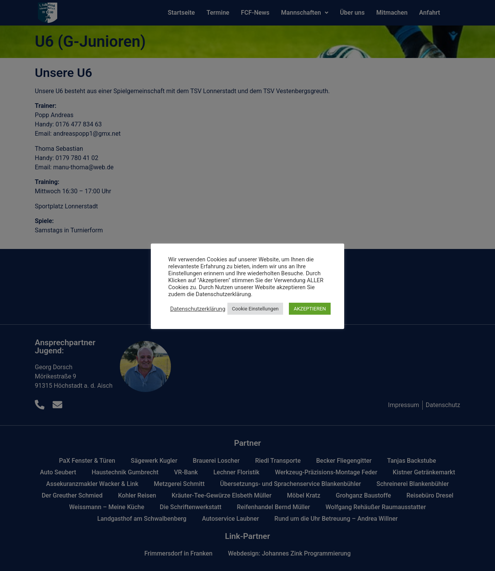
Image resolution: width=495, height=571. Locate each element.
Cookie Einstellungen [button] (255, 309)
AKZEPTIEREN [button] (310, 309)
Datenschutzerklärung (197, 308)
